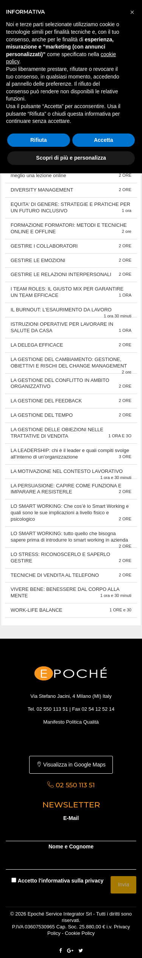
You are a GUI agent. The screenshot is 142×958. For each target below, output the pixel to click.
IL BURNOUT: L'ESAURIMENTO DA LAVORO (71, 312)
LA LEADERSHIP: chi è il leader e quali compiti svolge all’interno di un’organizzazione (71, 454)
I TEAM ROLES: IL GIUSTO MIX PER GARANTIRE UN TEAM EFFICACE (71, 292)
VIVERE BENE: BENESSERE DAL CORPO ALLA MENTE (71, 592)
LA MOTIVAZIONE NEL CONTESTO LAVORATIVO (71, 473)
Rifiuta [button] (38, 140)
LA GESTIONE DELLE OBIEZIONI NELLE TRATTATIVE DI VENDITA (71, 433)
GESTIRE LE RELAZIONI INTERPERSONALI (71, 274)
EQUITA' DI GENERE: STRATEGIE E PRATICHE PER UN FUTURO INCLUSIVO (71, 207)
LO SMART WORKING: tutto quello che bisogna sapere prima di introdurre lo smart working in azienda (71, 539)
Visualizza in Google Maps (71, 765)
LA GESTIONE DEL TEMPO (71, 415)
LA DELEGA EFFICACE (71, 345)
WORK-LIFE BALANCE (71, 610)
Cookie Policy (80, 933)
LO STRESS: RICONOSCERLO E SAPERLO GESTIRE (71, 557)
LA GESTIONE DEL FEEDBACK (71, 401)
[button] (132, 12)
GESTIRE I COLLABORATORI (71, 246)
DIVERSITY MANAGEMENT (71, 190)
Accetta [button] (103, 140)
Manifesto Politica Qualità (71, 722)
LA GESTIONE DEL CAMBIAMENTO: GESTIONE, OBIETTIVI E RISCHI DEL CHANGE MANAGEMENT (71, 365)
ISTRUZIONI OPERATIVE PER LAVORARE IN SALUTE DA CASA (71, 327)
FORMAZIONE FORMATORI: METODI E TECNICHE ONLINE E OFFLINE (71, 228)
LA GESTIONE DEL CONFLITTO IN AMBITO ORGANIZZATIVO (71, 383)
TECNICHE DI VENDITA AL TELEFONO (71, 575)
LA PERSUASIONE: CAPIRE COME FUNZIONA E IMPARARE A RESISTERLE (71, 489)
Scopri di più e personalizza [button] (71, 158)
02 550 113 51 (52, 709)
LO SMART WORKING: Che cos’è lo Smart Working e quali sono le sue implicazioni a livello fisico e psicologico (71, 512)
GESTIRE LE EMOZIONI (71, 260)
